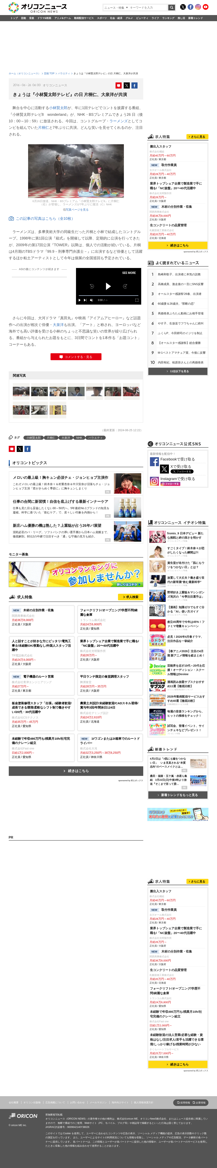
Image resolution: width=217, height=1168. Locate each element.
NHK (79, 437)
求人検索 (132, 597)
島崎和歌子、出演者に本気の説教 (179, 274)
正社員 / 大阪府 (42, 617)
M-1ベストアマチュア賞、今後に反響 (182, 352)
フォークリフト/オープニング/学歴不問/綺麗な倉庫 (175, 991)
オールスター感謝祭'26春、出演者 (180, 293)
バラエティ (64, 73)
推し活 (181, 18)
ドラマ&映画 (44, 18)
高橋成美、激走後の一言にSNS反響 (181, 284)
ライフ (155, 18)
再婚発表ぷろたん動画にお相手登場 (181, 313)
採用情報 (185, 1102)
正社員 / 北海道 (110, 712)
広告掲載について (55, 1102)
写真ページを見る (77, 209)
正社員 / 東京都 (42, 683)
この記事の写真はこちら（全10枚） (42, 219)
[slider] (108, 295)
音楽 (31, 18)
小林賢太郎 (58, 108)
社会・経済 (116, 18)
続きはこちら (78, 771)
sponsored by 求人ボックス (130, 780)
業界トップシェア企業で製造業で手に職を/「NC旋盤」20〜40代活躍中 (176, 186)
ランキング (168, 18)
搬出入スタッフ (160, 146)
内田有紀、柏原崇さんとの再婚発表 (181, 362)
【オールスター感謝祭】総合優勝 (179, 342)
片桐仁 (43, 128)
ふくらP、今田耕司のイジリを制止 (180, 333)
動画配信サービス (84, 18)
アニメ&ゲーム (62, 18)
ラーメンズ (118, 121)
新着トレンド (195, 18)
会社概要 (14, 1102)
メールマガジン (98, 1102)
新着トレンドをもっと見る (178, 795)
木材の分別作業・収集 (171, 207)
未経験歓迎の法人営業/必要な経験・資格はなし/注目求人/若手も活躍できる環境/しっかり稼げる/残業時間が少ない (177, 1039)
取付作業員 (163, 165)
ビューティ (142, 18)
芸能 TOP (49, 73)
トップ (14, 18)
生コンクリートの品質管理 (168, 225)
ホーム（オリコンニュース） (25, 73)
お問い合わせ (77, 1102)
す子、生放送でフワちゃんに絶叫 (181, 323)
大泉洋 (58, 325)
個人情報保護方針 (143, 1102)
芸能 (23, 18)
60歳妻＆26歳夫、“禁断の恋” (176, 303)
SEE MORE (129, 273)
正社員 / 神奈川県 (110, 747)
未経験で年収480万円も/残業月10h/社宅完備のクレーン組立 (176, 1014)
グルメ (129, 18)
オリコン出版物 (32, 1102)
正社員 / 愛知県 (110, 619)
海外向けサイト (120, 1102)
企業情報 (201, 1102)
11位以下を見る (178, 371)
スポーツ (102, 18)
